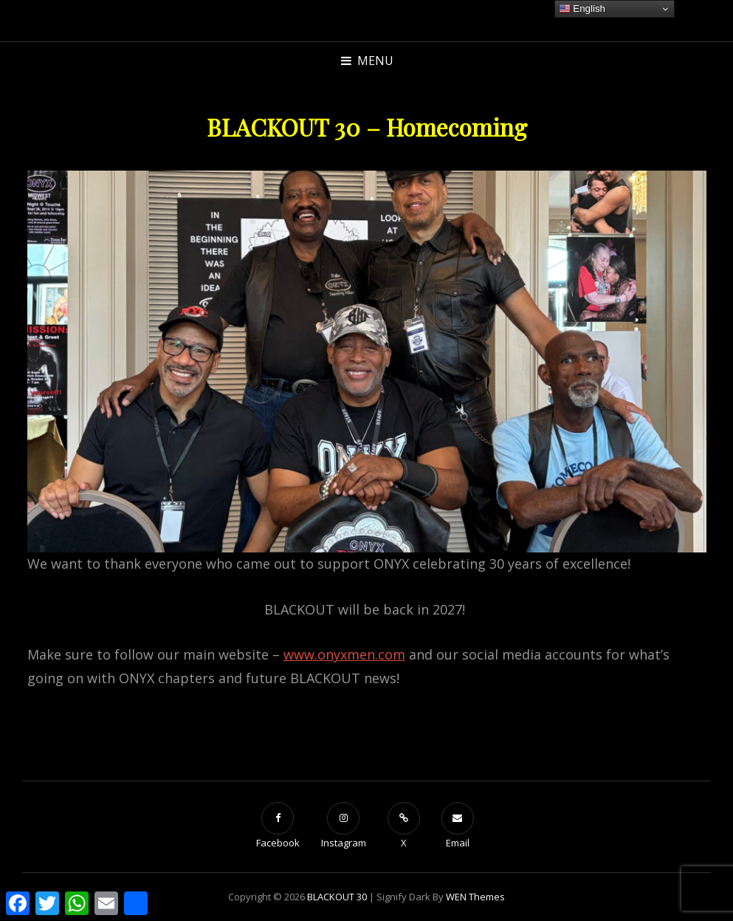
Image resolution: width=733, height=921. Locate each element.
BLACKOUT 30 (337, 896)
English (582, 9)
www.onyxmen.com (344, 654)
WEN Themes (475, 896)
